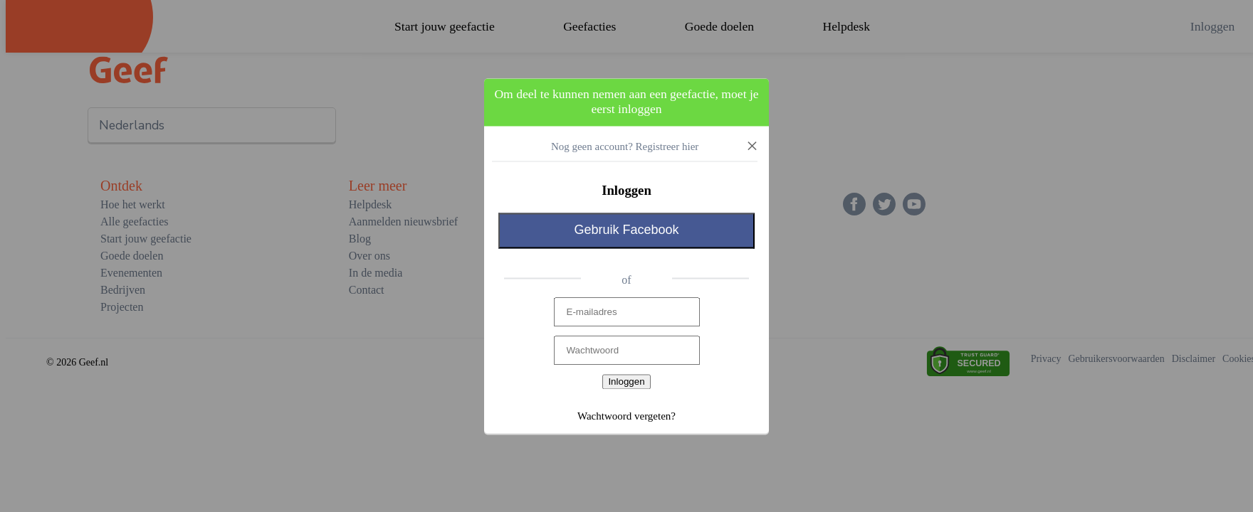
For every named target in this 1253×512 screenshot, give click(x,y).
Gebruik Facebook (626, 230)
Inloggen (626, 382)
